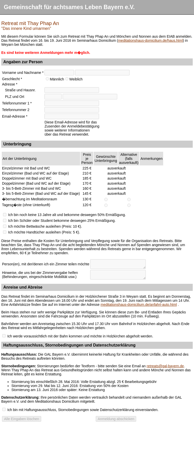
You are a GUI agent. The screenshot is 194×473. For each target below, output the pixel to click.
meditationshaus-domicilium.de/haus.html (150, 40)
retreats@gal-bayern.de (165, 366)
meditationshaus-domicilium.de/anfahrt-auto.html (139, 305)
